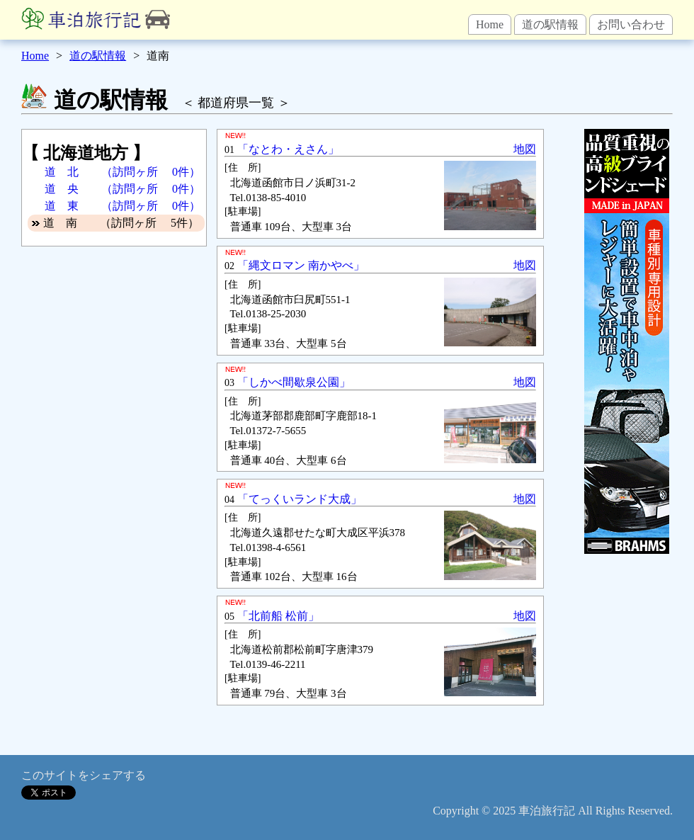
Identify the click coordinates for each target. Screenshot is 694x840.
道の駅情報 (550, 24)
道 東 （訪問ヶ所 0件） (122, 206)
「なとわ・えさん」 (288, 149)
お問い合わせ (631, 24)
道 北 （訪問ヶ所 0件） (122, 172)
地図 (524, 149)
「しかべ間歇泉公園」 (294, 382)
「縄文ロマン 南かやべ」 (301, 265)
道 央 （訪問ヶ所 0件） (122, 189)
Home (490, 24)
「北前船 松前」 (278, 616)
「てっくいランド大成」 (299, 499)
